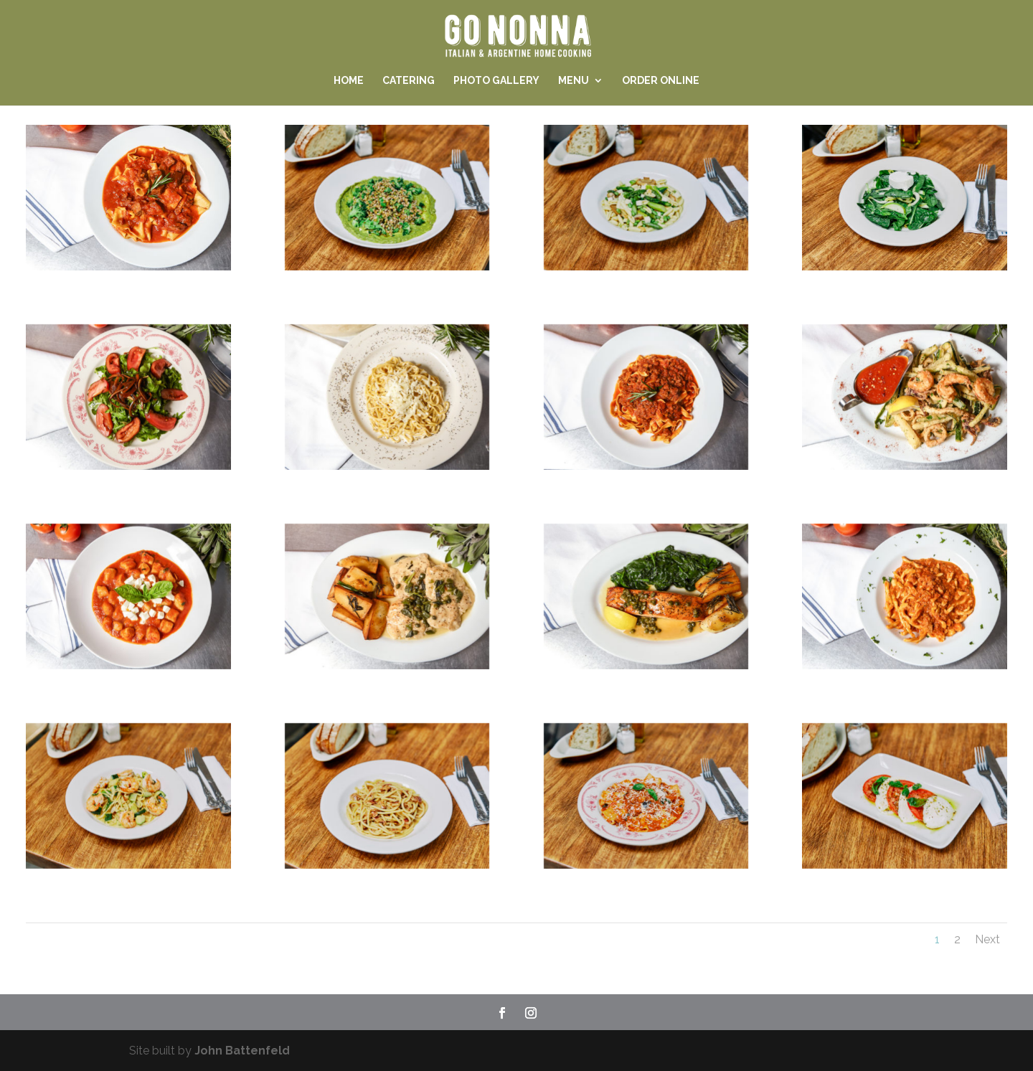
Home (349, 80)
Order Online (660, 80)
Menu (573, 80)
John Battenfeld (242, 1050)
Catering (408, 80)
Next (987, 939)
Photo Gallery (496, 80)
